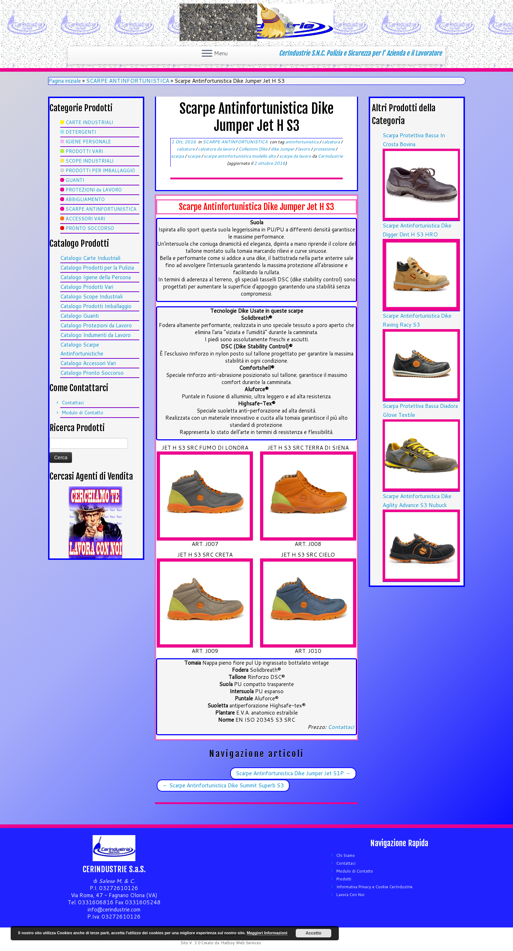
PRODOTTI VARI (84, 151)
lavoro (304, 149)
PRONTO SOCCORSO (90, 228)
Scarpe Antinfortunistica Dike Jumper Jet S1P (293, 773)
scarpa (178, 156)
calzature (186, 149)
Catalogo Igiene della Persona (95, 277)
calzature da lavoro (217, 149)
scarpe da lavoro (295, 156)
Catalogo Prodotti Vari (86, 287)
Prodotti (343, 879)
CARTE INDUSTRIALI (89, 122)
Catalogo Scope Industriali (91, 296)
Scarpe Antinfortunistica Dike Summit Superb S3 (223, 785)
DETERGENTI (81, 132)
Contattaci (73, 402)
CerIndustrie (330, 156)
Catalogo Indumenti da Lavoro (95, 335)
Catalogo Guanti (79, 315)
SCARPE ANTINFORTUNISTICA (127, 81)
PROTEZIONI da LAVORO (94, 189)
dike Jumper (283, 149)
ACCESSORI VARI (85, 218)
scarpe (194, 156)
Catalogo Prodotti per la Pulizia (97, 267)
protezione (325, 149)
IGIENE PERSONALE (88, 141)
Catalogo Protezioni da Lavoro (96, 325)
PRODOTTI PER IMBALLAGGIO (100, 170)
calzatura (331, 142)
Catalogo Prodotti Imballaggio (95, 306)
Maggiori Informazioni (267, 933)
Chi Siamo (345, 855)
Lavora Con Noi (350, 895)
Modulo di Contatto (82, 412)
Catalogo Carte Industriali (90, 258)
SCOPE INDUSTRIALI (89, 161)
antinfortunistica (302, 142)
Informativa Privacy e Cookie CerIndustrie (374, 887)
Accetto (313, 933)
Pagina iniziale (64, 81)
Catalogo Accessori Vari (88, 363)
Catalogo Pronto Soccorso (92, 373)
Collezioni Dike (253, 149)
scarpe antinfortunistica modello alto (240, 156)
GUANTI (75, 180)
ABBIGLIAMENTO (85, 199)
